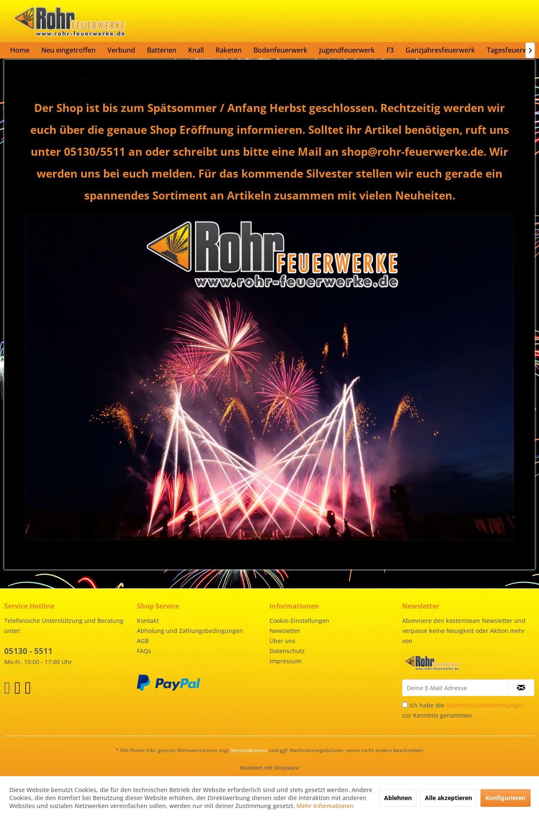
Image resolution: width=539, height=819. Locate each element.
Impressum (286, 661)
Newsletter (285, 631)
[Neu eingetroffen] (68, 50)
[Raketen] (229, 50)
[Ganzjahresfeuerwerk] (440, 50)
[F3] (390, 50)
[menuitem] (19, 50)
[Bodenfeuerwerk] (280, 50)
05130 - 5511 (28, 651)
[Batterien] (161, 50)
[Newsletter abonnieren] (521, 687)
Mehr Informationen (325, 806)
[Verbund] (121, 50)
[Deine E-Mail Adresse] (455, 687)
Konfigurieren (506, 798)
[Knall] (196, 50)
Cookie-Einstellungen (299, 621)
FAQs (144, 651)
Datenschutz (287, 651)
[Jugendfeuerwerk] (347, 50)
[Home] (19, 50)
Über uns (283, 641)
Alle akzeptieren (448, 798)
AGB (143, 641)
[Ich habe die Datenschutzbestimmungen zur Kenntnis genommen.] (405, 704)
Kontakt (148, 621)
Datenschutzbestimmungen (485, 705)
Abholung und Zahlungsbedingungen (190, 631)
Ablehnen (398, 798)
